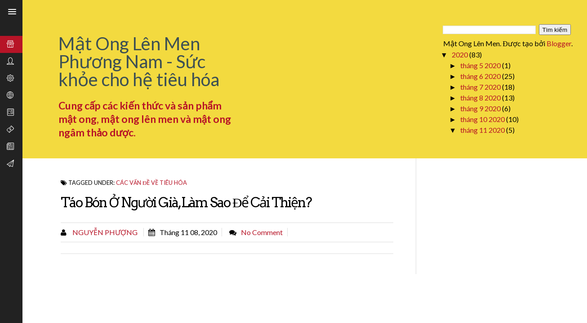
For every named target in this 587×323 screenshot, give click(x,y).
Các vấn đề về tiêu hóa (151, 182)
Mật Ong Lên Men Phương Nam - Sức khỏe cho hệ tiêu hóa (138, 61)
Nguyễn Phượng (104, 232)
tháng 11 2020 (483, 130)
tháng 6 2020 (481, 76)
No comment (262, 232)
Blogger (559, 43)
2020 (460, 54)
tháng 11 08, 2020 (188, 232)
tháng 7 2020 (481, 87)
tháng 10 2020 (483, 119)
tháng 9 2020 (481, 108)
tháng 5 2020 (481, 65)
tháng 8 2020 (481, 97)
